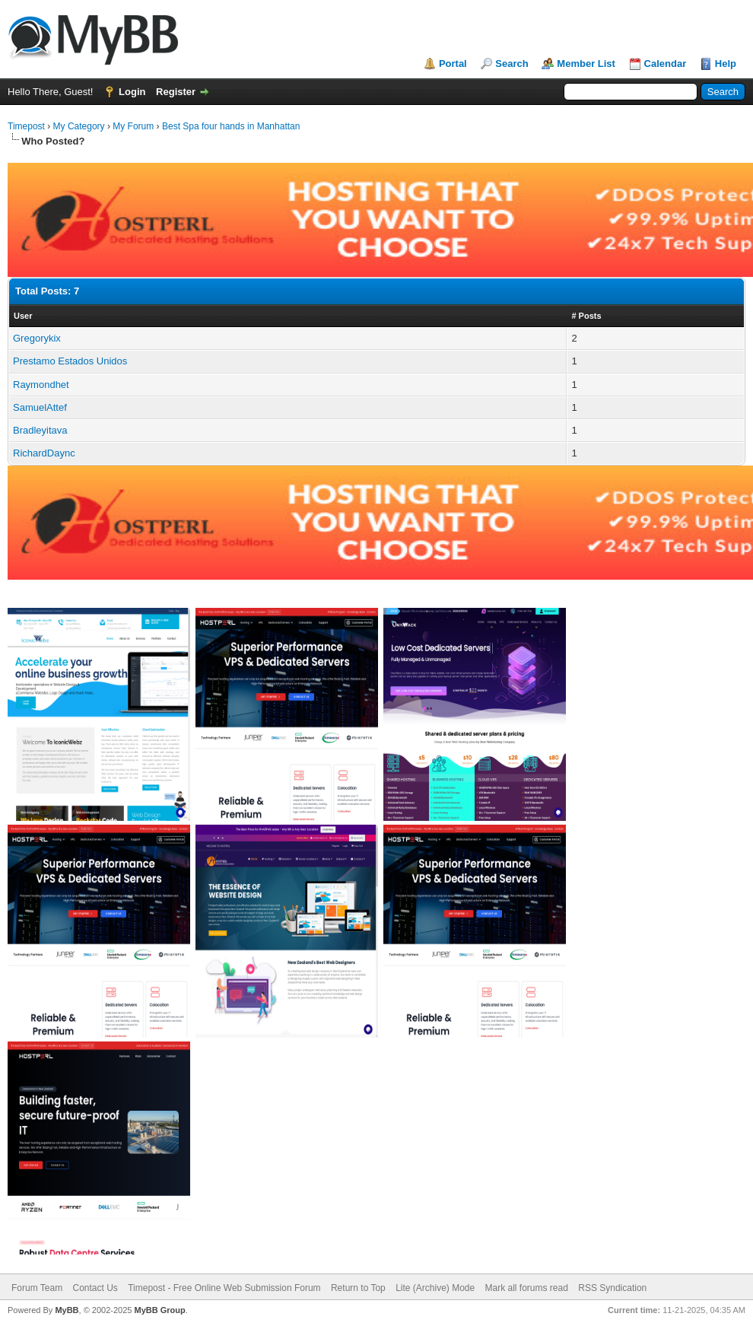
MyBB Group (159, 1310)
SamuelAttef (40, 407)
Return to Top (358, 1288)
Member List (586, 63)
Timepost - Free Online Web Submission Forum (224, 1288)
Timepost (26, 126)
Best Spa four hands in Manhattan (231, 126)
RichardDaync (44, 453)
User (23, 315)
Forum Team (36, 1288)
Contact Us (94, 1288)
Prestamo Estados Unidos (70, 361)
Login (132, 91)
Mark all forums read (526, 1288)
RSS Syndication (612, 1288)
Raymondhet (41, 384)
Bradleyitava (40, 430)
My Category (79, 126)
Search (511, 63)
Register (175, 91)
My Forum (133, 126)
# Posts (586, 315)
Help (725, 63)
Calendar (665, 63)
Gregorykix (37, 338)
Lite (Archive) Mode (435, 1288)
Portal (453, 63)
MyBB (66, 1310)
